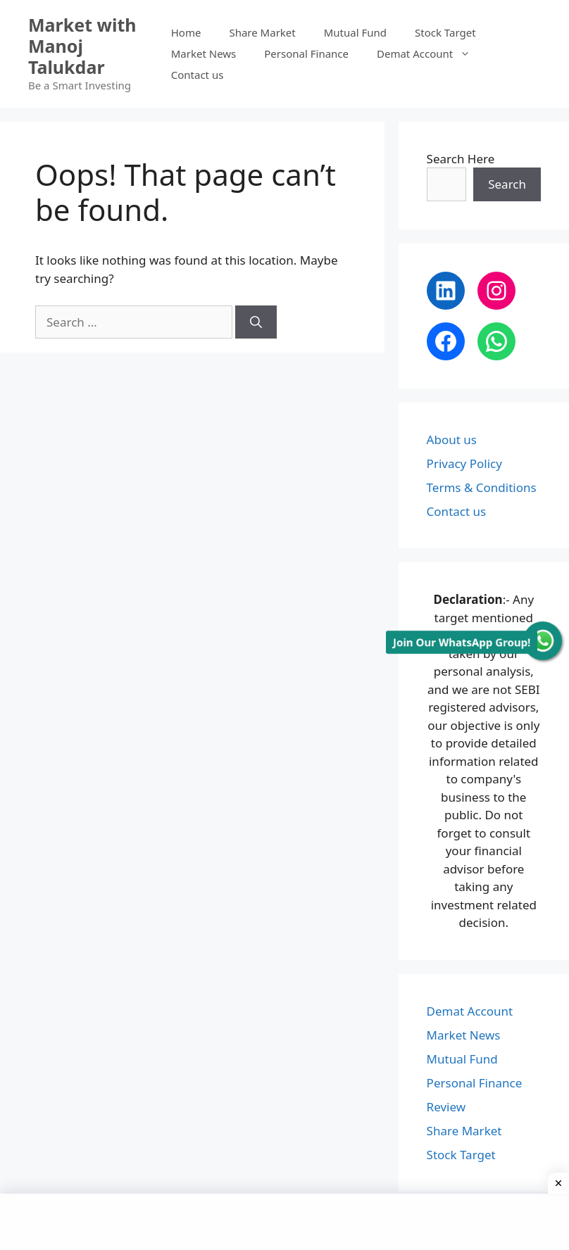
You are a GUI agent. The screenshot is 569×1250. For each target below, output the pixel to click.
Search (507, 184)
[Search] (256, 322)
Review (446, 1107)
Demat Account (430, 53)
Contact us (197, 75)
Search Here (461, 159)
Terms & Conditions (482, 487)
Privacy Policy (464, 463)
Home (186, 32)
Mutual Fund (355, 32)
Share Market (262, 32)
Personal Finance (306, 53)
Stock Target (445, 32)
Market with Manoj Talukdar (82, 46)
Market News (204, 53)
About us (452, 439)
